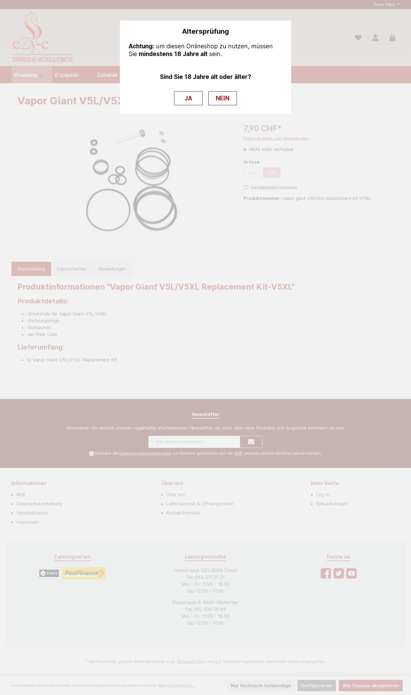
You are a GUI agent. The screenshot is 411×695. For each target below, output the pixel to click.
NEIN (222, 98)
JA (188, 98)
